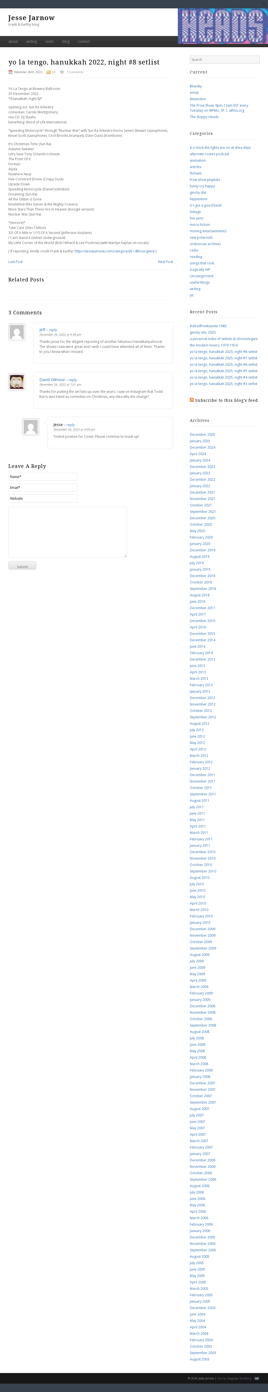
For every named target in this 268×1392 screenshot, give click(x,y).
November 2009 (203, 935)
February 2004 (201, 1340)
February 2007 (201, 1147)
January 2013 (200, 691)
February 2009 (201, 993)
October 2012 (201, 710)
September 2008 (203, 1025)
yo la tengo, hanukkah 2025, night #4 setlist (223, 377)
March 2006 (199, 1218)
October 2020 (201, 524)
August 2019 (199, 556)
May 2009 (197, 974)
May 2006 (197, 1205)
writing (31, 41)
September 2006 (203, 1179)
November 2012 (203, 704)
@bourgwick (145, 251)
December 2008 (202, 1006)
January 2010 (200, 922)
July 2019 (197, 563)
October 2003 (201, 1346)
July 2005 (197, 1263)
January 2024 (200, 460)
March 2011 (199, 832)
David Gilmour (52, 379)
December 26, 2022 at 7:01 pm (60, 384)
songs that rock (202, 263)
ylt (54, 72)
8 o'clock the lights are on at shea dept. (221, 147)
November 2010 (203, 858)
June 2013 (197, 665)
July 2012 (197, 730)
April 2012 (198, 749)
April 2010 (198, 903)
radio (49, 41)
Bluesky (196, 86)
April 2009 (198, 980)
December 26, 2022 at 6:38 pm (60, 334)
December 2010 (202, 852)
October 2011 (201, 787)
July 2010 (197, 884)
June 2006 (197, 1198)
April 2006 (198, 1211)
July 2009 (197, 961)
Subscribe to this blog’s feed (226, 400)
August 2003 (199, 1359)
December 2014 (202, 640)
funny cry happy (202, 186)
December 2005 (202, 1237)
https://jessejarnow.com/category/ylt (103, 251)
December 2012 (202, 697)
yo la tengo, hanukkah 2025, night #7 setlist (223, 358)
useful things (200, 282)
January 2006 (200, 1230)
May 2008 (197, 1051)
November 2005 (203, 1243)
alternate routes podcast (209, 154)
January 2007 (200, 1153)
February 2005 (201, 1295)
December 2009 (202, 929)
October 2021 (201, 505)
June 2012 (197, 736)
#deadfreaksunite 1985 (208, 326)
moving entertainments (208, 231)
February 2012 (201, 762)
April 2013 (198, 672)
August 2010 (199, 877)
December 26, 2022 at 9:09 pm (74, 429)
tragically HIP (200, 269)
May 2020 (197, 530)
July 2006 (197, 1192)
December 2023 (202, 466)
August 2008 (199, 1031)
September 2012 (203, 717)
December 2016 (202, 620)
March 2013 (199, 678)
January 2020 (200, 543)
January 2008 (200, 1076)
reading (196, 256)
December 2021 (202, 492)
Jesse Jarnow (31, 18)
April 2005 (198, 1282)
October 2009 (201, 941)
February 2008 (201, 1070)
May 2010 (197, 896)
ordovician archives (205, 243)
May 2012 (197, 742)
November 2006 (203, 1166)
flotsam (196, 173)
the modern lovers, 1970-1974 (214, 345)
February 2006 (201, 1224)
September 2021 (203, 511)
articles (195, 166)
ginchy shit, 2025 (203, 332)
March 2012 (199, 755)
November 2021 (203, 498)
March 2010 (199, 909)
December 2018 (202, 575)
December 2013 (202, 659)
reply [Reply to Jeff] (53, 329)
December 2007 (202, 1083)
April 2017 (198, 614)
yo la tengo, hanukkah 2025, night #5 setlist (223, 371)
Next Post (165, 261)
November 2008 (203, 1012)
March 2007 (199, 1141)
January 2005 (200, 1301)
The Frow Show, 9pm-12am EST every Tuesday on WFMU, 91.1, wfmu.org (219, 108)
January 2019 (200, 569)
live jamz (197, 218)
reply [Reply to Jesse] (70, 424)
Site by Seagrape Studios (233, 1378)
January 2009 (200, 999)
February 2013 (201, 685)
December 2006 (202, 1160)
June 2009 (197, 967)
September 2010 (203, 871)
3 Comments (75, 72)
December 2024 (202, 447)
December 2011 (202, 774)
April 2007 (198, 1134)
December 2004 (202, 1307)
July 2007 (197, 1115)
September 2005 (203, 1250)
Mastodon (198, 99)
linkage (195, 211)
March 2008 (199, 1063)
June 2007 (197, 1121)
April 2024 (198, 453)
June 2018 (197, 601)
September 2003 (203, 1352)
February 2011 (201, 839)
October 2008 (201, 1019)
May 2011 (197, 819)
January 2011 (200, 845)
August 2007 (199, 1108)
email (194, 92)
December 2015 (202, 633)
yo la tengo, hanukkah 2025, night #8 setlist (223, 351)
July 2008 (197, 1038)
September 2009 (203, 948)
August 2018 (199, 595)
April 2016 (198, 627)
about (13, 41)
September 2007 (203, 1102)
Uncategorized (201, 276)
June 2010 (197, 890)
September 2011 (203, 794)
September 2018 (203, 588)
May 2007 (197, 1128)
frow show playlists (205, 179)
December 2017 (202, 608)
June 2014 (197, 646)
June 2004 (197, 1314)
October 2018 (201, 582)
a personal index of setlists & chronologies (223, 338)
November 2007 (203, 1089)
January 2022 (200, 486)
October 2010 (201, 864)
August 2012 (199, 723)
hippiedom (198, 199)
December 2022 (202, 479)
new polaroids (201, 237)
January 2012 (200, 768)
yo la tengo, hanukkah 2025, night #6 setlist (223, 364)
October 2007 (201, 1096)
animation (198, 160)
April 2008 (198, 1057)
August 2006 (199, 1185)
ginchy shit (198, 192)
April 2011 (198, 826)
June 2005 (197, 1269)
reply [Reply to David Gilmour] (73, 379)
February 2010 (201, 916)
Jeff (42, 329)
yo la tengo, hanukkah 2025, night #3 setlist (223, 383)
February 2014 (201, 652)
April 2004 (198, 1327)
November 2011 (203, 781)
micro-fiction (200, 224)
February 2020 (201, 537)
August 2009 (199, 954)
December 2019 (202, 550)
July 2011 (197, 807)
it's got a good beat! (206, 205)
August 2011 (199, 800)
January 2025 (200, 441)
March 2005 (199, 1288)
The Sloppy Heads (204, 116)
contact (84, 41)
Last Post (15, 261)
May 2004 (197, 1320)
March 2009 (199, 986)
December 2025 (202, 434)
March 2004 (199, 1333)
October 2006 (201, 1173)
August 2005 (199, 1256)
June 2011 (197, 813)
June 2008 (197, 1044)
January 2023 (200, 473)
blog (66, 41)
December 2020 (202, 518)
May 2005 (197, 1275)
